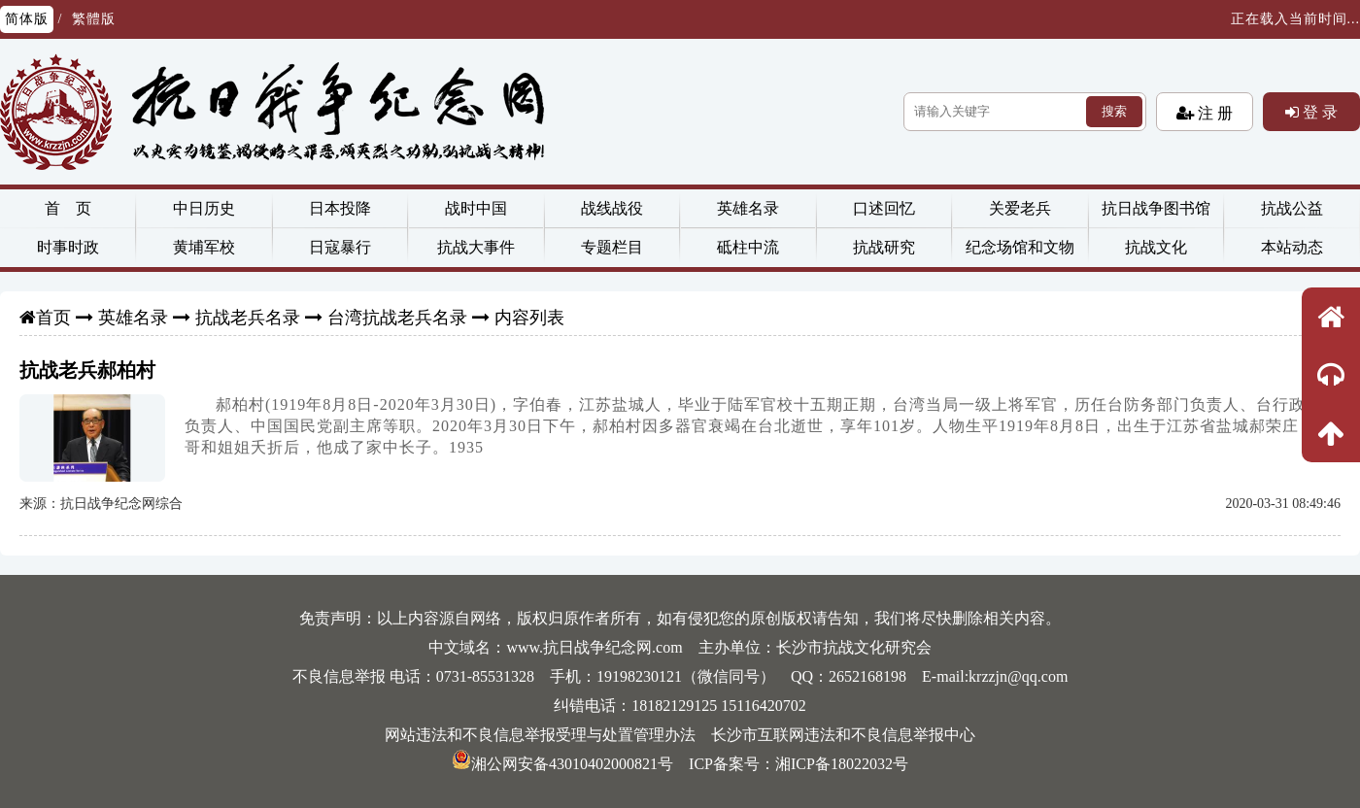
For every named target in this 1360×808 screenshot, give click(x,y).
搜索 (1114, 111)
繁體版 (94, 19)
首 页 (68, 208)
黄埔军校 (204, 247)
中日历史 (204, 208)
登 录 (1318, 111)
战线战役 (612, 208)
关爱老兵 (1020, 208)
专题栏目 (612, 247)
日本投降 (340, 208)
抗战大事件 (476, 247)
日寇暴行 (340, 247)
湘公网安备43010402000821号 (562, 764)
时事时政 (68, 247)
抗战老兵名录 (247, 317)
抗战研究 (884, 247)
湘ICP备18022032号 (841, 764)
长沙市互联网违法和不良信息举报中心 (843, 734)
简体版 (27, 19)
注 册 (1213, 112)
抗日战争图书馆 (1156, 208)
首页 (53, 317)
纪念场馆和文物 (1020, 247)
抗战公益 (1292, 208)
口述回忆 (884, 208)
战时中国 (476, 208)
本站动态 (1292, 247)
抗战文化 (1156, 247)
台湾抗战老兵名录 (397, 317)
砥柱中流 (748, 247)
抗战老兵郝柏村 (87, 370)
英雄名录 (748, 208)
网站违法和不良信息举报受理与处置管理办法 (540, 734)
